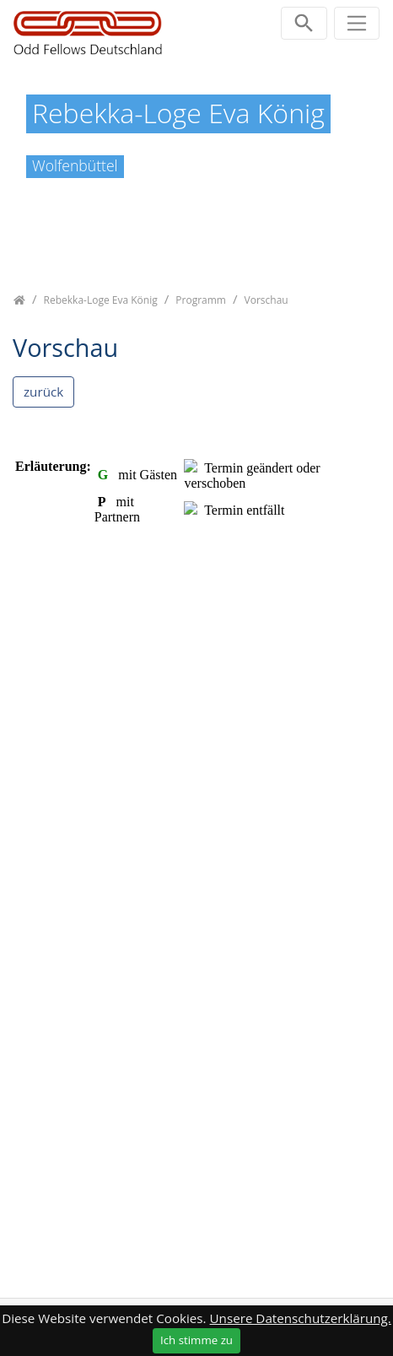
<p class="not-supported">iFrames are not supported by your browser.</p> (196, 843)
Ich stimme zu (196, 1340)
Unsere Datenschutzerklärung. (300, 1318)
